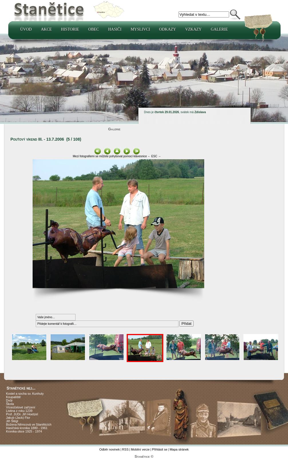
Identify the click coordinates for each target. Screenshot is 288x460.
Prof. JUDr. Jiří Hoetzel (22, 414)
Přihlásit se (159, 449)
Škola (10, 404)
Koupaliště (13, 397)
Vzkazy (193, 29)
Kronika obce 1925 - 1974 (24, 431)
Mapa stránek (179, 449)
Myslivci (140, 29)
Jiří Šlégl (12, 421)
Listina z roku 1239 (19, 410)
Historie (70, 29)
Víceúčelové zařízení (20, 407)
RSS (125, 449)
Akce (46, 29)
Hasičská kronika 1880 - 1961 (26, 428)
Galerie (219, 29)
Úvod (26, 29)
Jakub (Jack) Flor (18, 417)
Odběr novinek (109, 449)
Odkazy (167, 29)
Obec (93, 29)
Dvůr (9, 400)
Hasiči (115, 29)
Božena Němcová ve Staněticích (28, 424)
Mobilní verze (140, 449)
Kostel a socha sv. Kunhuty (25, 393)
